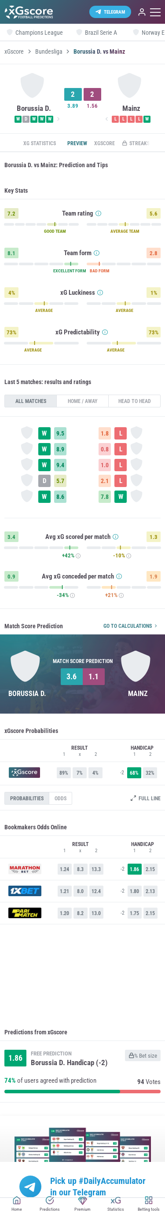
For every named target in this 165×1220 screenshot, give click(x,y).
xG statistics (39, 143)
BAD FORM (100, 271)
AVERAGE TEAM (124, 231)
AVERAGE (44, 310)
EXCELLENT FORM (69, 271)
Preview (77, 143)
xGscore (14, 51)
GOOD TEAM (55, 231)
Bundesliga (48, 51)
